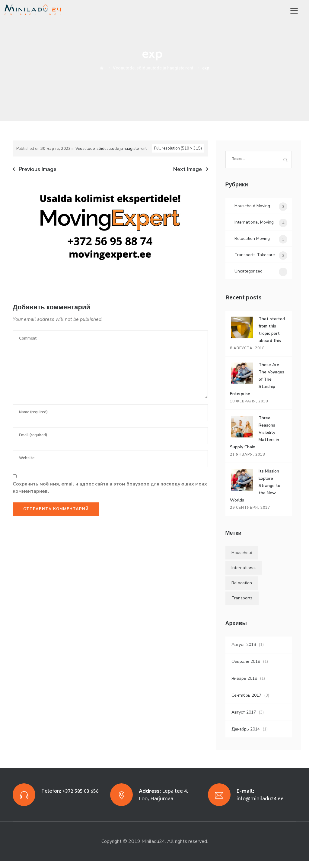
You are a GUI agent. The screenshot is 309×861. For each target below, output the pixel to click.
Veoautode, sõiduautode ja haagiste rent (111, 148)
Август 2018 (243, 644)
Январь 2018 (244, 678)
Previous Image (37, 169)
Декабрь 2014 (245, 729)
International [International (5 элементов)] (243, 568)
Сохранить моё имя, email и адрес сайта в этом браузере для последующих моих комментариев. (110, 488)
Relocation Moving (252, 238)
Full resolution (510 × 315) (178, 148)
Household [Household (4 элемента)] (241, 553)
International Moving (254, 222)
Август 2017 (243, 712)
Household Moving (252, 206)
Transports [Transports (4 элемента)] (242, 598)
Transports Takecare (254, 255)
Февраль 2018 (245, 661)
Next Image (187, 169)
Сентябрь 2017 (246, 695)
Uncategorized (248, 271)
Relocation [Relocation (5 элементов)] (241, 583)
